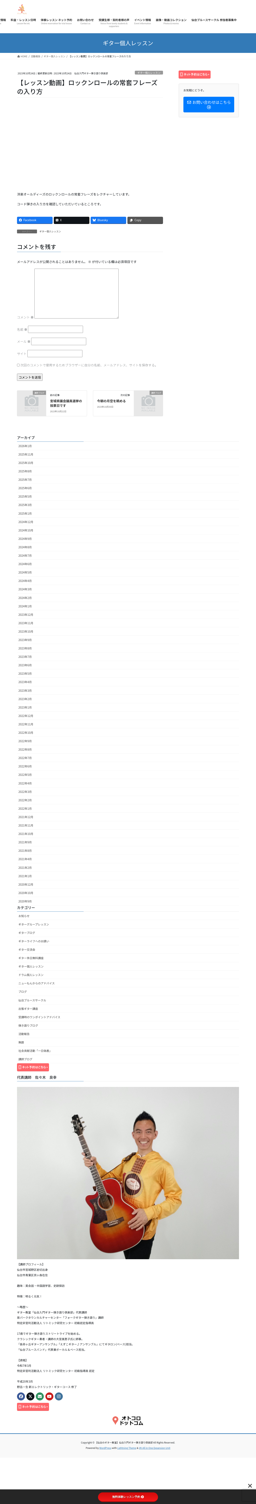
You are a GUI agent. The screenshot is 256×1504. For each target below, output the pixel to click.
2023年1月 (25, 707)
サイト (22, 353)
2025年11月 (25, 454)
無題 (21, 1042)
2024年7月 (25, 555)
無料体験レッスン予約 (128, 1497)
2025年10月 (25, 463)
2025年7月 (25, 480)
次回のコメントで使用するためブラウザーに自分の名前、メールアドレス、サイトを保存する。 (89, 365)
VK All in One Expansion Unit (154, 1448)
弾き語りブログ (28, 1025)
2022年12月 (25, 716)
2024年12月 (25, 522)
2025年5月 (25, 496)
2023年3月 (25, 690)
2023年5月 (25, 673)
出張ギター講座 (28, 1009)
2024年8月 (25, 547)
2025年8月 (25, 471)
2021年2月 (25, 868)
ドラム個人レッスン (31, 975)
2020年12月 (25, 884)
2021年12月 (25, 817)
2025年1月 (25, 513)
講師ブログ (25, 1059)
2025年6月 (25, 488)
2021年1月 (25, 876)
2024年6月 (25, 564)
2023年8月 (25, 648)
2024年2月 (25, 598)
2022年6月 (25, 766)
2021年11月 (25, 825)
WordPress (105, 1448)
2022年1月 (25, 808)
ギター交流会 (26, 950)
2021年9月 (25, 842)
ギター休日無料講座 (31, 958)
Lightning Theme (126, 1448)
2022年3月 (25, 792)
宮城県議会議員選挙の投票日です (66, 403)
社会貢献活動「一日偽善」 (35, 1051)
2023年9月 (25, 640)
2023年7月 (25, 657)
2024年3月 (25, 589)
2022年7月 (25, 758)
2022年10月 (25, 733)
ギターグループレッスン (33, 924)
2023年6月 (25, 665)
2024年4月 (25, 581)
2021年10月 (25, 834)
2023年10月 (25, 631)
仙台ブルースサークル (32, 1000)
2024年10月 (25, 530)
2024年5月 (25, 572)
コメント (25, 317)
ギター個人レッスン (148, 73)
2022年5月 (25, 775)
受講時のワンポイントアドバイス (39, 1017)
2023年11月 (25, 623)
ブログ (22, 992)
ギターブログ (26, 933)
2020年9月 (25, 901)
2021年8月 (25, 851)
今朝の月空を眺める (111, 400)
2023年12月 (25, 615)
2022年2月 (25, 800)
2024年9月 (25, 539)
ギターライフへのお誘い (33, 941)
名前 (22, 329)
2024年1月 (25, 606)
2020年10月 (25, 893)
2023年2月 (25, 699)
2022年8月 (25, 749)
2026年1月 (25, 446)
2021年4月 (25, 859)
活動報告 (24, 1034)
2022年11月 (25, 724)
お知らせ (24, 916)
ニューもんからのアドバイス (36, 983)
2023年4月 (25, 682)
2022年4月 (25, 783)
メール (24, 341)
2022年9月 (25, 741)
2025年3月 (25, 505)
